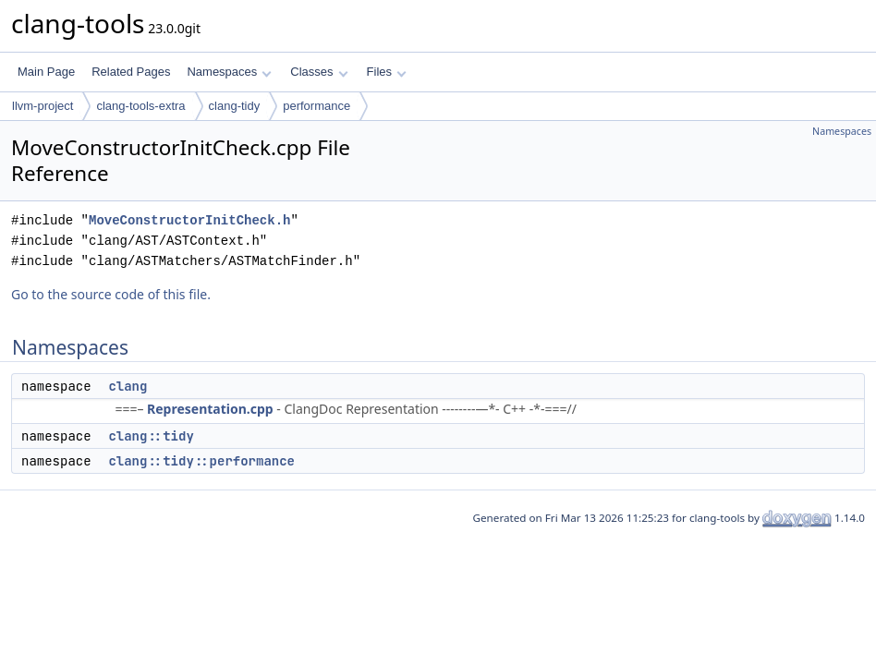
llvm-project (42, 106)
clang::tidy (150, 436)
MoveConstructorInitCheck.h (189, 220)
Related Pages (130, 72)
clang (127, 386)
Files (387, 72)
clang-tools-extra (140, 106)
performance (316, 106)
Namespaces (229, 72)
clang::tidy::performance (201, 461)
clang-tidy (235, 106)
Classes (318, 72)
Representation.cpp (210, 408)
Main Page (46, 72)
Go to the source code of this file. (111, 294)
